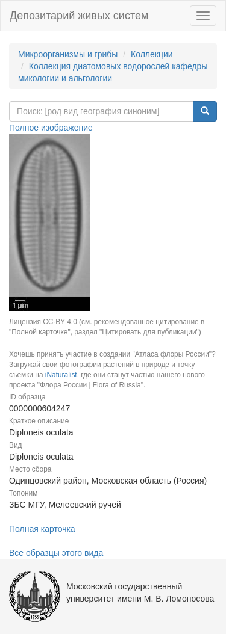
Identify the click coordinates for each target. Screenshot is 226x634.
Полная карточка (42, 529)
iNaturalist (61, 375)
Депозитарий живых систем (79, 16)
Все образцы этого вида (56, 553)
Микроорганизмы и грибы (68, 54)
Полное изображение (51, 127)
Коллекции (152, 54)
